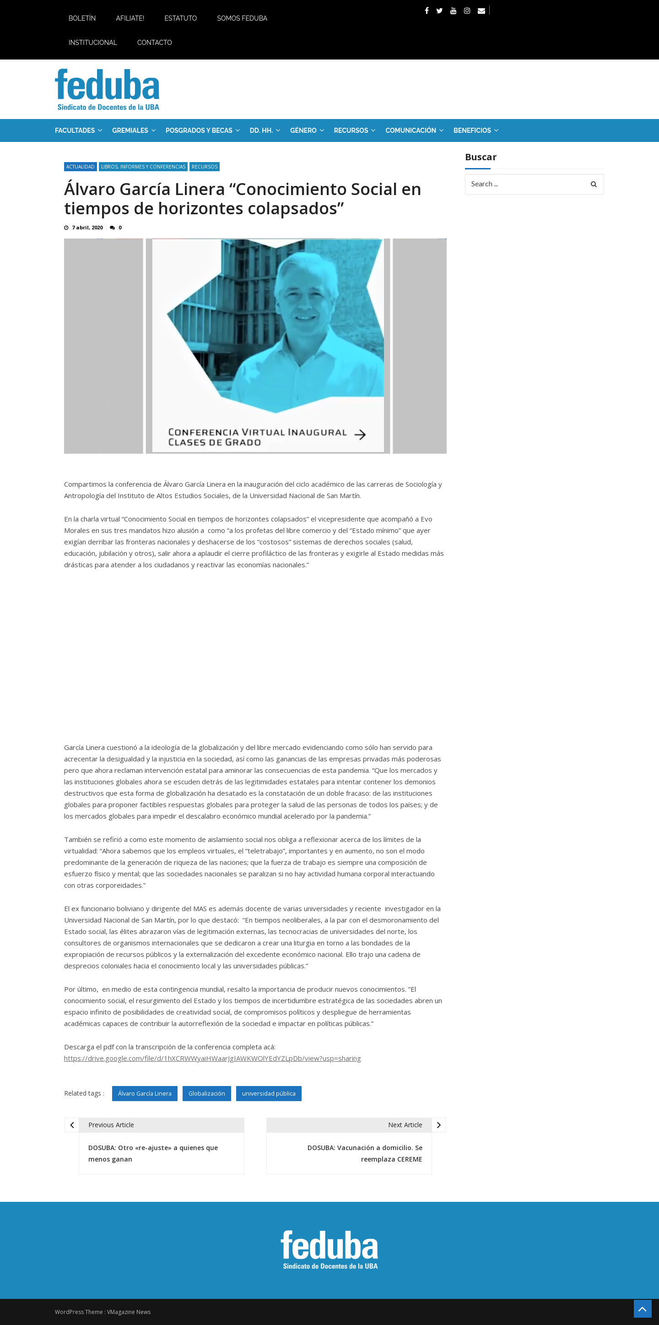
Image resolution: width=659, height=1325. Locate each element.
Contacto (154, 42)
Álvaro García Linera (145, 1093)
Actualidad (80, 166)
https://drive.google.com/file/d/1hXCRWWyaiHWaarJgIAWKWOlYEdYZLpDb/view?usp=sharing (212, 1058)
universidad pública (270, 1093)
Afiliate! (130, 18)
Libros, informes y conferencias (143, 166)
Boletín (82, 18)
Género (303, 130)
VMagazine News (129, 1312)
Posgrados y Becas (199, 130)
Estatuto (180, 18)
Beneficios (472, 130)
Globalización (207, 1093)
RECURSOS (351, 130)
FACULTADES (75, 130)
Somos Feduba (242, 18)
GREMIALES (130, 130)
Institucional (93, 42)
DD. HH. (261, 130)
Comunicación (410, 130)
